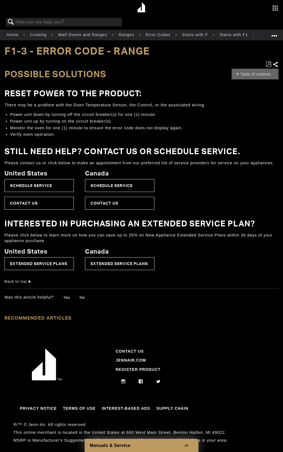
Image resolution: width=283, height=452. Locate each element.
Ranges (127, 34)
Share (276, 65)
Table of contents (255, 74)
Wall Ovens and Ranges (83, 34)
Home (13, 34)
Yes (66, 297)
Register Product (138, 369)
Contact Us (24, 203)
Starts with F (195, 34)
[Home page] (142, 7)
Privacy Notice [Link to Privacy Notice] (38, 408)
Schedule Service (31, 185)
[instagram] (123, 382)
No (81, 297)
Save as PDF (268, 64)
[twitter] (158, 382)
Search (11, 22)
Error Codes (159, 34)
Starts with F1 (234, 34)
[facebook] (141, 382)
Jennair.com (130, 360)
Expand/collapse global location (274, 33)
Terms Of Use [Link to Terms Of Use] (79, 408)
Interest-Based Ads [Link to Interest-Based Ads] (126, 408)
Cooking (39, 34)
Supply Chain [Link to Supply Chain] (172, 408)
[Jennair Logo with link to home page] (47, 379)
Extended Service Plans (38, 263)
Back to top (15, 281)
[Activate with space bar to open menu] (275, 8)
